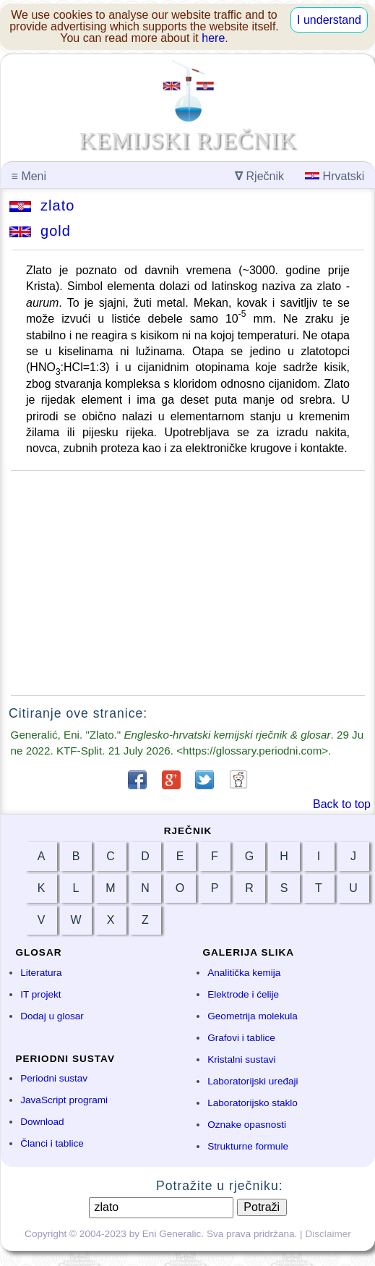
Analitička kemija (243, 972)
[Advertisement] (188, 583)
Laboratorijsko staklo (252, 1102)
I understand (329, 20)
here (213, 38)
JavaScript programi (64, 1100)
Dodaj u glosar (52, 1016)
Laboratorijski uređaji (252, 1081)
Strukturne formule (247, 1146)
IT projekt (40, 994)
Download (42, 1121)
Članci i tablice (52, 1143)
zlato (41, 205)
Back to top (342, 804)
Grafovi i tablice (241, 1037)
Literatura (40, 972)
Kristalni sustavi (241, 1059)
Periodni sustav (53, 1078)
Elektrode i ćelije (243, 994)
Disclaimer (327, 1233)
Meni (29, 176)
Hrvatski (334, 176)
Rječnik (259, 176)
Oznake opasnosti (246, 1124)
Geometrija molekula (252, 1016)
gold (40, 231)
